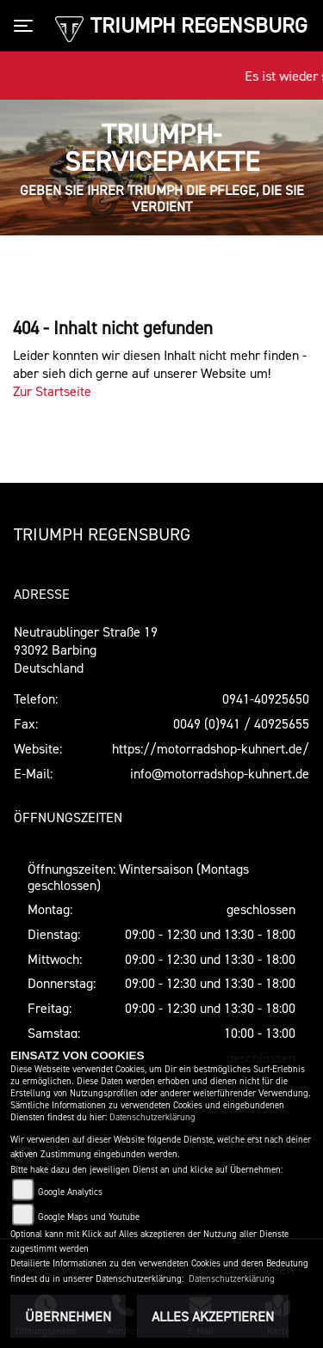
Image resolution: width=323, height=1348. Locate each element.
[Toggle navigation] (27, 26)
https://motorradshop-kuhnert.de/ (210, 748)
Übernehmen (68, 1316)
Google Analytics (70, 1192)
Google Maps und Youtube (89, 1217)
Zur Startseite (52, 391)
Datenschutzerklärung (152, 1117)
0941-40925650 (265, 698)
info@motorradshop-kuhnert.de (219, 773)
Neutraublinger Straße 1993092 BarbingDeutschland (86, 649)
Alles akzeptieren (213, 1316)
